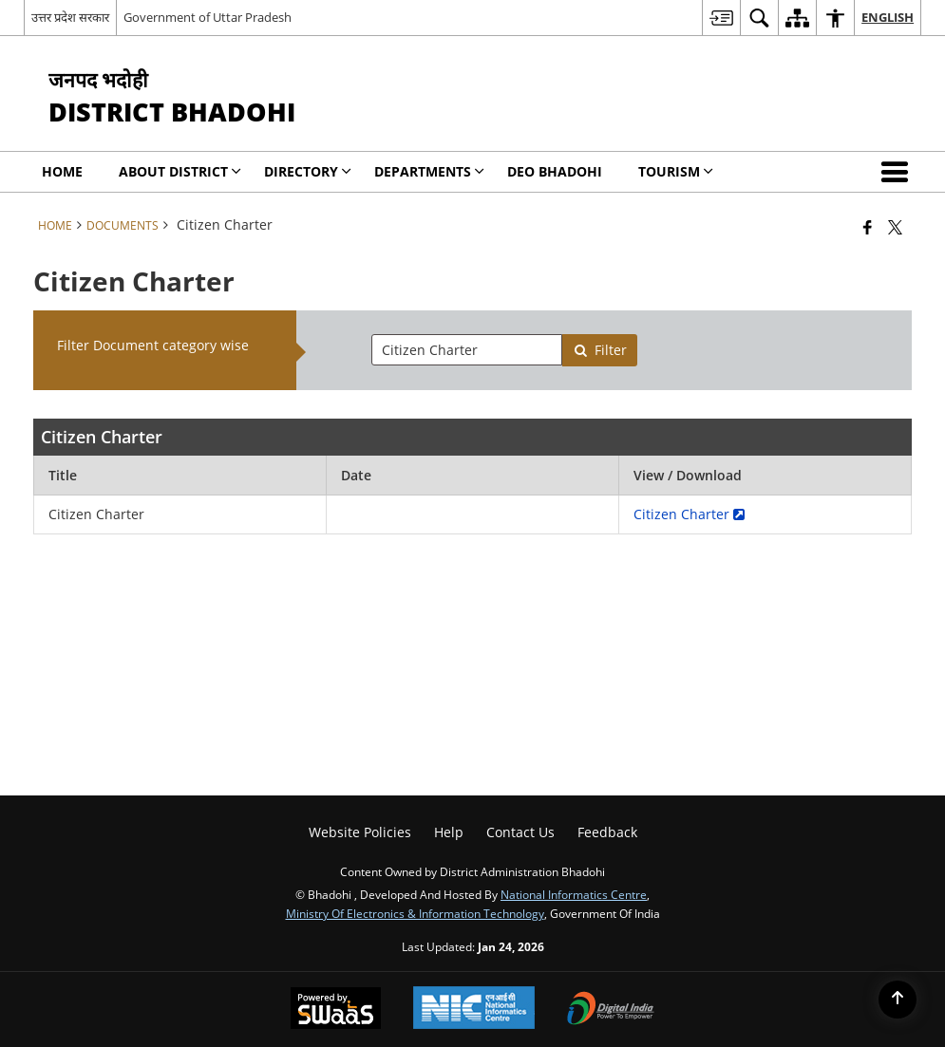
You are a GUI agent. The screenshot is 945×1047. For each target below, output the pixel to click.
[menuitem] (721, 17)
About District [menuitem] (180, 171)
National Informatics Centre (574, 894)
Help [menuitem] (448, 832)
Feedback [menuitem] (607, 832)
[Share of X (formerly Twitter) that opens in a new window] (895, 226)
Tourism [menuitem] (675, 171)
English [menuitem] (887, 17)
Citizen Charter (689, 514)
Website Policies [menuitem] (360, 832)
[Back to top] (898, 1000)
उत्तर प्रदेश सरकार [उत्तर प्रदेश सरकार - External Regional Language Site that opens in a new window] (70, 17)
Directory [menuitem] (307, 171)
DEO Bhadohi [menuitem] (554, 171)
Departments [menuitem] (429, 171)
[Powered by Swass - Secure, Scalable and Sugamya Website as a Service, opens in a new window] (335, 1010)
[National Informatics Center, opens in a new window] (474, 1009)
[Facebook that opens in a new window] (867, 226)
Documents (122, 225)
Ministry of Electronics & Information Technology (415, 913)
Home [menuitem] (62, 171)
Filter (600, 350)
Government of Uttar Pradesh (207, 17)
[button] (898, 172)
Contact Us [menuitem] (520, 832)
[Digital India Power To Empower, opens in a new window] (611, 1010)
